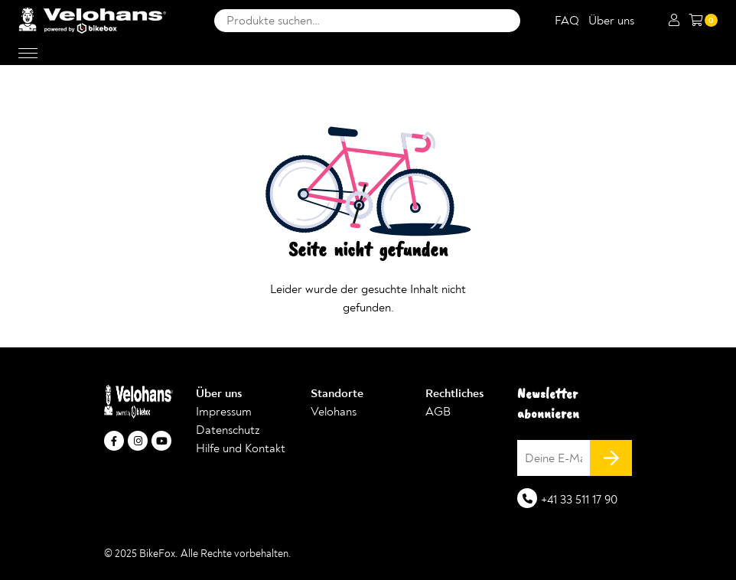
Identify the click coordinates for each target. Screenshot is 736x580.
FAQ (567, 20)
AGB (438, 411)
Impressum (224, 411)
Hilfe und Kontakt (240, 448)
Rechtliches (454, 393)
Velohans (334, 411)
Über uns (611, 20)
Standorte (337, 393)
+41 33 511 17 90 (579, 499)
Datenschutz (228, 430)
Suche (505, 20)
